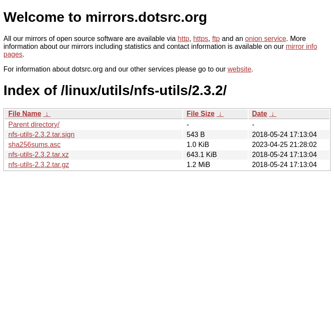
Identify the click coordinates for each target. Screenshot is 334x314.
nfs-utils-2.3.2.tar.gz (38, 164)
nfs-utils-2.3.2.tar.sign (41, 134)
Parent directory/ (33, 124)
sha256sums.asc (34, 144)
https (200, 38)
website (239, 69)
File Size (201, 113)
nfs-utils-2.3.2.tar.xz (38, 154)
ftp (216, 38)
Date (259, 113)
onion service (265, 38)
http (183, 38)
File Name (24, 113)
